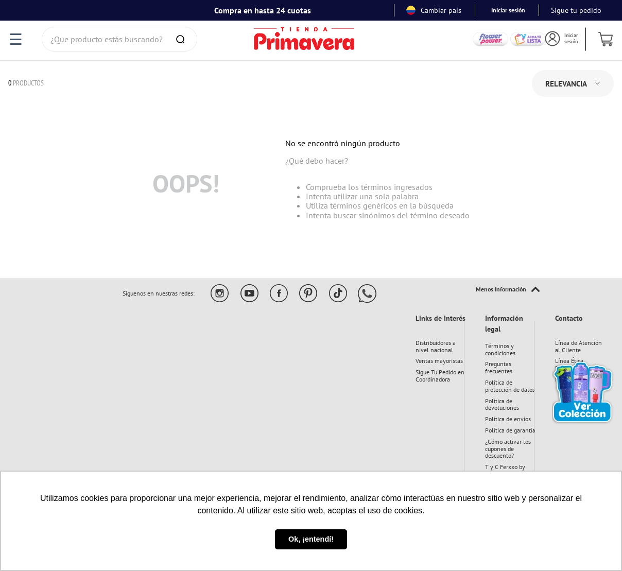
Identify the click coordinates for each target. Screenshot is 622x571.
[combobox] (119, 39)
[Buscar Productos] (182, 39)
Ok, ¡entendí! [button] (311, 539)
